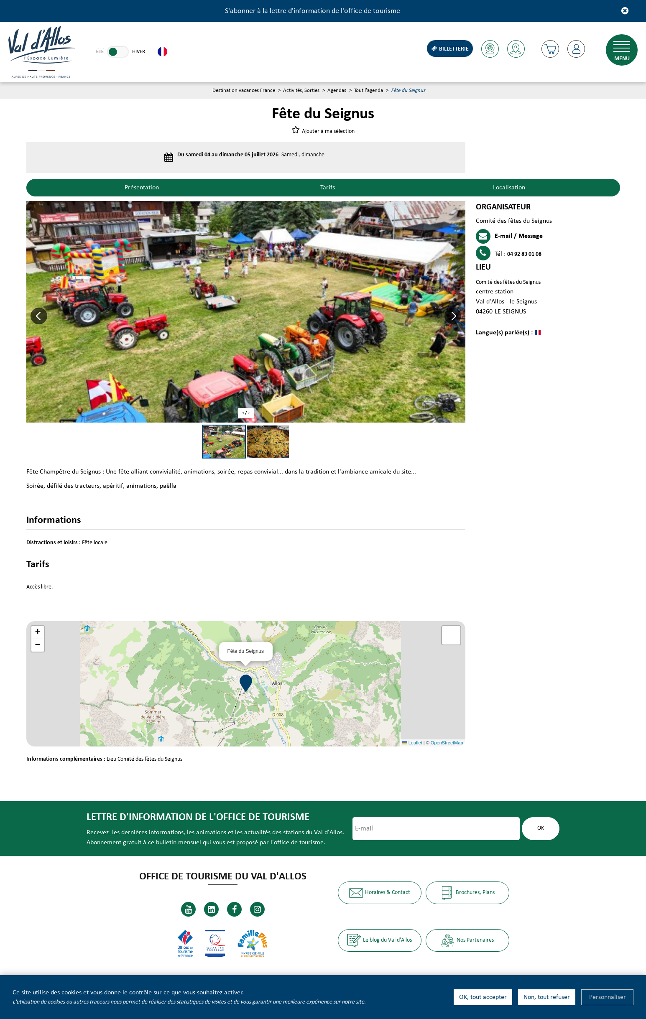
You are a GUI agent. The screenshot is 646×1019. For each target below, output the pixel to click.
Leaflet (412, 742)
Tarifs (327, 187)
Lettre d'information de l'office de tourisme (198, 817)
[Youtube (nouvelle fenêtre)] (188, 909)
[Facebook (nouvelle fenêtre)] (234, 909)
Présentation (142, 187)
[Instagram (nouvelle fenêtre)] (257, 909)
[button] (550, 49)
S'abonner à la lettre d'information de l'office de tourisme (312, 11)
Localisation (509, 187)
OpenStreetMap (447, 742)
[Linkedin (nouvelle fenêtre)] (211, 909)
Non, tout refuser (546, 997)
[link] (118, 52)
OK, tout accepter (483, 997)
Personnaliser (607, 997)
